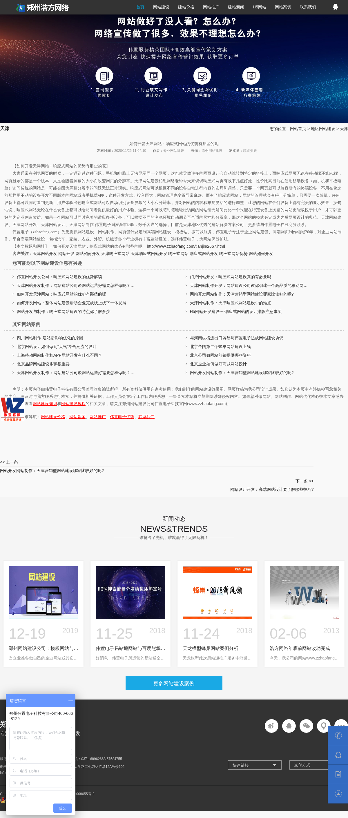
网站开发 (66, 253)
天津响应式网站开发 (149, 253)
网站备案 (77, 416)
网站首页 (298, 128)
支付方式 (302, 747)
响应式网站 (178, 253)
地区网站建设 (323, 128)
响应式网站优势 (233, 253)
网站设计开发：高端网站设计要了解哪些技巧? (261, 465)
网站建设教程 (73, 403)
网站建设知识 (45, 403)
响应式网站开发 (204, 253)
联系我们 (146, 416)
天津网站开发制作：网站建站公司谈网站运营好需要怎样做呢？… (76, 285)
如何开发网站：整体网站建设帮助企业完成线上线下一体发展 (71, 302)
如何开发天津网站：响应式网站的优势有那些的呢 (61, 294)
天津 (344, 128)
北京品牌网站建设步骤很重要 (43, 364)
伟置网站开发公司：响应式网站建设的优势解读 (59, 276)
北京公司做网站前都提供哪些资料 (220, 355)
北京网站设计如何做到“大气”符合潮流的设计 (57, 346)
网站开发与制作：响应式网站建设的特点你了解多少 (63, 311)
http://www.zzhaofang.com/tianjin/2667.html (186, 246)
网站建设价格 (53, 416)
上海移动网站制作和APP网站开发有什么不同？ (59, 355)
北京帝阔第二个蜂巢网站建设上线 (220, 346)
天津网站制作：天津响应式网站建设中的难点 (230, 302)
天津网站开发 (45, 253)
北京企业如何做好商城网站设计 (218, 364)
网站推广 (98, 416)
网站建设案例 (179, 665)
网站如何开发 (88, 253)
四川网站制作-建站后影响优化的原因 (50, 338)
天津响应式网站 (115, 253)
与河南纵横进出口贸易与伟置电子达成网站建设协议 (236, 338)
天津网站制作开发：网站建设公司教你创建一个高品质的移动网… (249, 285)
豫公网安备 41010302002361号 (27, 782)
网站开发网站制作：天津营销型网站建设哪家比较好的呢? (242, 294)
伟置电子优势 (122, 416)
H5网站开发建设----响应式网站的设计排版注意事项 (236, 311)
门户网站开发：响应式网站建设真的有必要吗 (230, 276)
